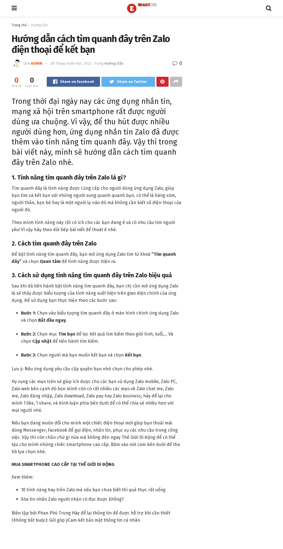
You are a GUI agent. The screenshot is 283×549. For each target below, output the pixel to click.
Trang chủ (19, 25)
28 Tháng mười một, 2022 (70, 63)
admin (36, 63)
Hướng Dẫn (39, 25)
